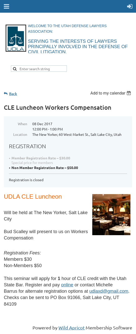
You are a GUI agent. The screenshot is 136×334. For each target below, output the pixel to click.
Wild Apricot (71, 327)
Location (20, 134)
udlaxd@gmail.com (108, 291)
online (67, 284)
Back (13, 93)
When (22, 123)
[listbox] (111, 93)
